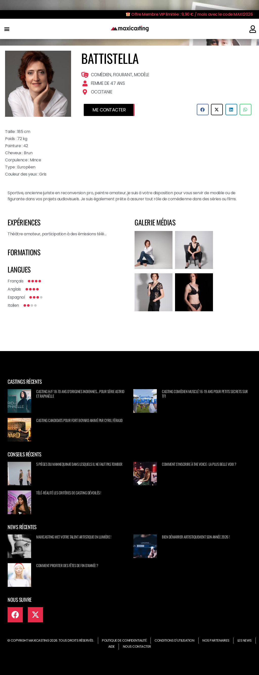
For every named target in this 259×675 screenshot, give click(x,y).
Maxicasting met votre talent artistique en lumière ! (73, 536)
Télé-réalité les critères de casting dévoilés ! (68, 492)
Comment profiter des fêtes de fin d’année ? (67, 565)
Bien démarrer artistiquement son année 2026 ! (196, 536)
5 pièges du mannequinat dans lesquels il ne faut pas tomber (79, 464)
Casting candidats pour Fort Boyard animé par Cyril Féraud (79, 420)
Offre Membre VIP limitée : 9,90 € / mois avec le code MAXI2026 (189, 14)
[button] (7, 29)
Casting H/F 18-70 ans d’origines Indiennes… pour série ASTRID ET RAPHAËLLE (80, 394)
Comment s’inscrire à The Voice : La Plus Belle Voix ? (199, 464)
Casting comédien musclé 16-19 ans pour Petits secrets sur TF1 (205, 394)
